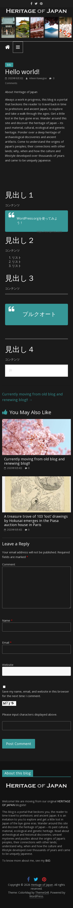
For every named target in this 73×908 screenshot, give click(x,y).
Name (7, 620)
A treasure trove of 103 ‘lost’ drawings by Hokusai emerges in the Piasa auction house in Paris (36, 520)
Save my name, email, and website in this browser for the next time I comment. (35, 693)
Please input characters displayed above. (29, 714)
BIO (47, 860)
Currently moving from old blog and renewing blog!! (32, 397)
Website (7, 665)
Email (6, 642)
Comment (8, 564)
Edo (9, 64)
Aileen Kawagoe (38, 78)
